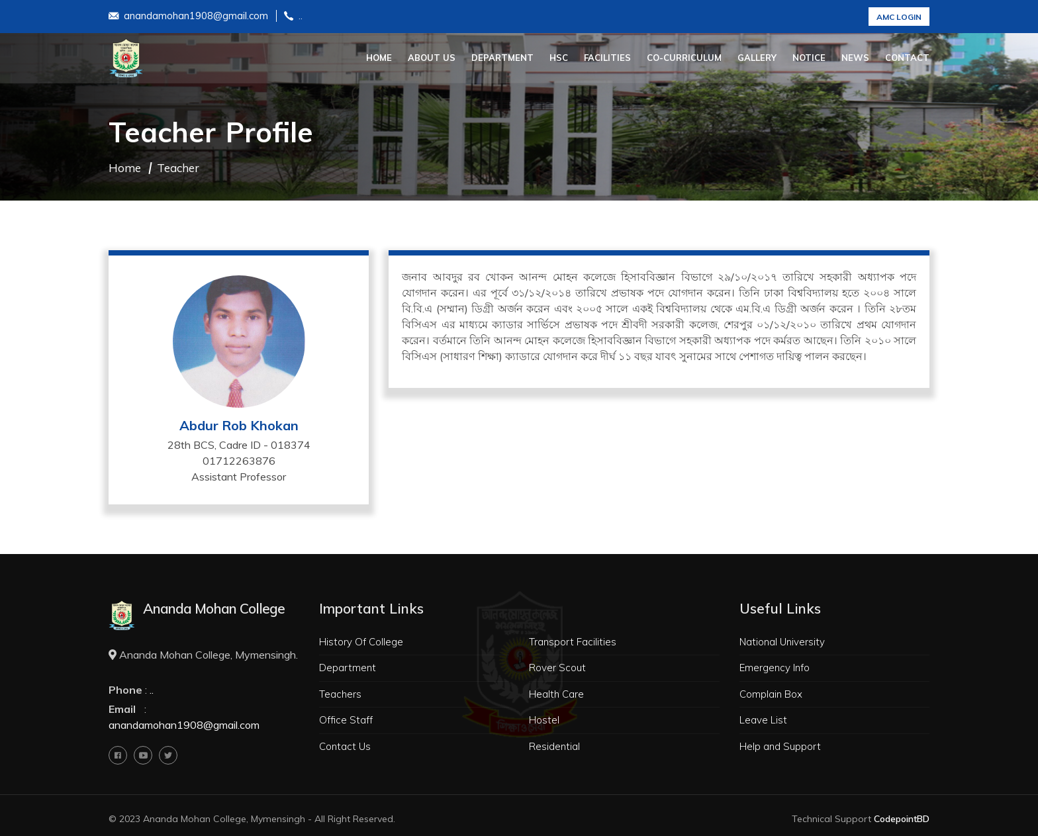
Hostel (544, 720)
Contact (907, 57)
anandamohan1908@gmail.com (188, 17)
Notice (809, 57)
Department (502, 57)
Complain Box (770, 694)
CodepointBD (901, 819)
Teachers (340, 694)
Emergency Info (774, 667)
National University (782, 641)
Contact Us (345, 746)
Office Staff (346, 720)
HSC (558, 57)
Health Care (556, 694)
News (855, 57)
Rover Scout (557, 667)
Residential (554, 746)
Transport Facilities (572, 641)
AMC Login (898, 17)
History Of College (361, 641)
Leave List (763, 720)
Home (379, 57)
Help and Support (780, 746)
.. (293, 17)
